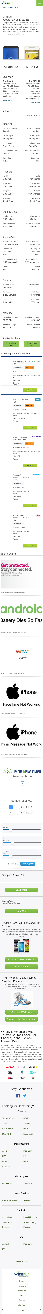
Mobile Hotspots (8, 1184)
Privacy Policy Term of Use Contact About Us (21, 1293)
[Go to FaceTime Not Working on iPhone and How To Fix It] (21, 695)
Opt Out (21, 1310)
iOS (3, 1249)
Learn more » (8, 100)
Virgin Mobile (7, 1129)
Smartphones (7, 1217)
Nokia (25, 1161)
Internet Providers (9, 1200)
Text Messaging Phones (29, 1225)
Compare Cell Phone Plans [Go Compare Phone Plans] (21, 959)
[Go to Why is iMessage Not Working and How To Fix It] (21, 736)
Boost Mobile (28, 1134)
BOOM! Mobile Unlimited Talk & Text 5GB (20, 517)
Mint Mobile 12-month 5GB (21, 363)
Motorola (5, 1161)
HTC (4, 1156)
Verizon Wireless (9, 1118)
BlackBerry (27, 1151)
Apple (4, 1151)
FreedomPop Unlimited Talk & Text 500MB (20, 477)
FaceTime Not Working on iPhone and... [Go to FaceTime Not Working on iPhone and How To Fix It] (14, 714)
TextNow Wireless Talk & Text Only (19, 438)
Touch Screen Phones (8, 1225)
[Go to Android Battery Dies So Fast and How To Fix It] (21, 614)
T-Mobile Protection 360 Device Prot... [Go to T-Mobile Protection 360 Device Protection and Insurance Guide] (13, 592)
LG (24, 1156)
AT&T (25, 1118)
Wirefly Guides (21, 1261)
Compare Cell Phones (8, 7)
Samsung (6, 1167)
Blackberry (27, 1244)
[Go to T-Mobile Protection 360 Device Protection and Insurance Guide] (21, 574)
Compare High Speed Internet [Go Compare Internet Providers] (21, 1019)
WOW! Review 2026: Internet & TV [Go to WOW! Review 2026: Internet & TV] (12, 673)
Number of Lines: (21, 800)
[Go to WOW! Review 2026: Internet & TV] (21, 655)
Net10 (25, 1129)
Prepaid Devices (30, 1217)
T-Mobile (26, 1124)
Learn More (21, 890)
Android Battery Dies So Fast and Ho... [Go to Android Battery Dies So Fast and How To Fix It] (14, 633)
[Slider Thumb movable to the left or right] (10, 830)
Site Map (21, 1305)
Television (27, 1200)
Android (5, 1244)
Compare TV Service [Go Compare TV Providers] (21, 1012)
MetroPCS (6, 1134)
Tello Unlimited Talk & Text (21, 401)
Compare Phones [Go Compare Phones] (21, 966)
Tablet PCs (27, 1184)
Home (21, 1281)
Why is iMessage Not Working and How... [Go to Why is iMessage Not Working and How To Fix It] (14, 754)
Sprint (4, 1124)
